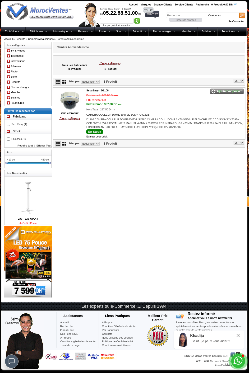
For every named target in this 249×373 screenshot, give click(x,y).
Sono (119, 31)
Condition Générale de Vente (118, 326)
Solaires (206, 31)
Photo (102, 31)
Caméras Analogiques (41, 39)
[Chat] (11, 361)
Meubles (186, 31)
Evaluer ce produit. (97, 136)
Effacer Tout (44, 145)
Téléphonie (36, 31)
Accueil (8, 39)
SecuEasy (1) (19, 124)
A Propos (107, 322)
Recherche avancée (185, 20)
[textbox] (186, 15)
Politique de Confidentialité (117, 341)
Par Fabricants (110, 330)
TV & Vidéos (12, 31)
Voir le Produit (69, 113)
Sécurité (137, 31)
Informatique (60, 31)
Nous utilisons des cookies (117, 337)
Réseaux (83, 31)
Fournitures (228, 31)
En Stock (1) (18, 138)
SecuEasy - (97, 90)
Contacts (107, 333)
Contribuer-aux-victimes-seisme (116, 347)
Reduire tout (25, 145)
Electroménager (162, 31)
